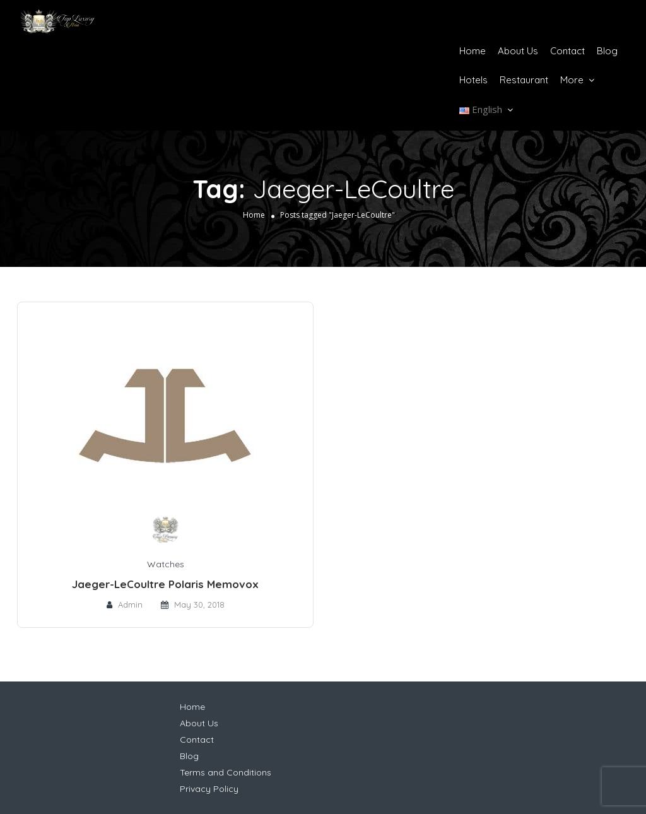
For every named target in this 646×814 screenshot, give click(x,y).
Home (472, 51)
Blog (607, 51)
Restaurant (524, 80)
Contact (567, 51)
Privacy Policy (209, 788)
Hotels (473, 80)
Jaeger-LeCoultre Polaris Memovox (165, 584)
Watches (165, 564)
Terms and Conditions (225, 772)
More (572, 80)
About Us (518, 51)
